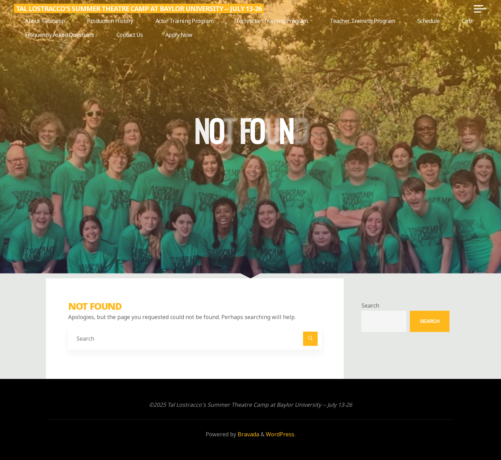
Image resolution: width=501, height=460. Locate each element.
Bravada (247, 434)
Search (370, 305)
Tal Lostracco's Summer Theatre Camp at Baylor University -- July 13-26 (139, 8)
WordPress (280, 434)
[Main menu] (480, 8)
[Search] (310, 339)
